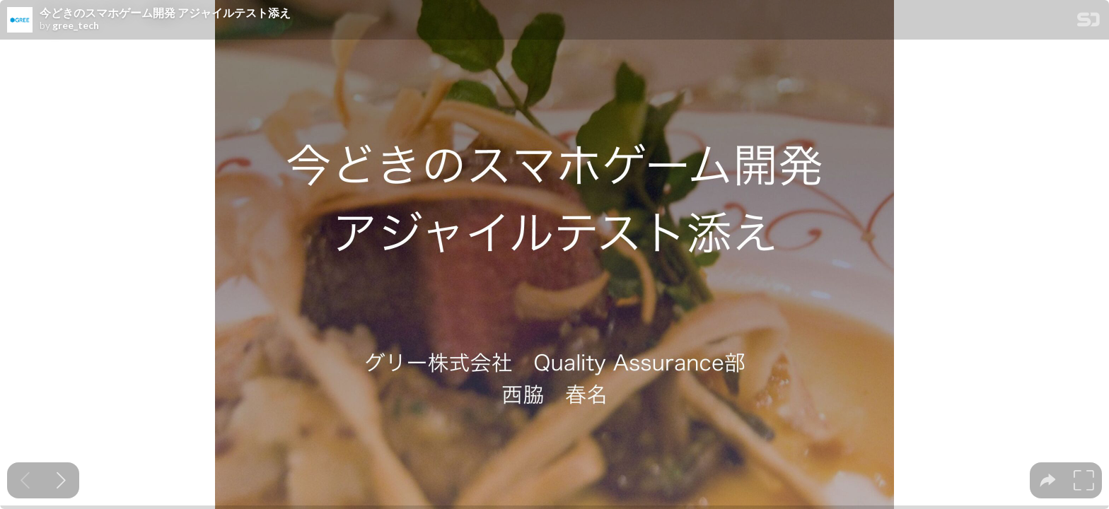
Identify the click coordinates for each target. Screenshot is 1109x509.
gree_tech (75, 25)
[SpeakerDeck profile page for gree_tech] (20, 20)
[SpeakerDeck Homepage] (1088, 22)
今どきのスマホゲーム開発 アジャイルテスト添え (165, 12)
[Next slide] (61, 480)
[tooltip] (1048, 480)
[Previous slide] (25, 480)
